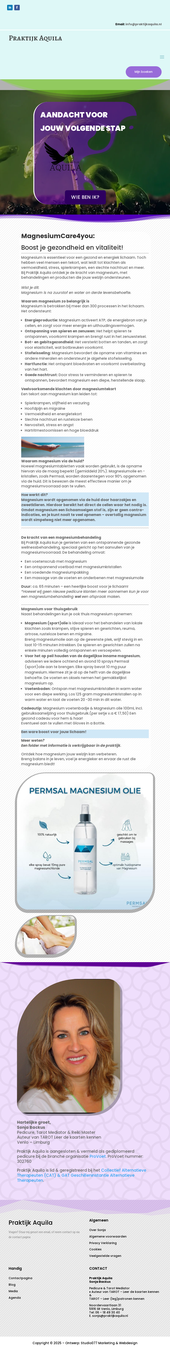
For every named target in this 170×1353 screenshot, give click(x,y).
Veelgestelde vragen (105, 1257)
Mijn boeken (142, 72)
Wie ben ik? (85, 198)
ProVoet (98, 1157)
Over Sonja (97, 1231)
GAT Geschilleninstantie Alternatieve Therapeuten (76, 1179)
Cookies (95, 1250)
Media (13, 1292)
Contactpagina (20, 1279)
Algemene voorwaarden (108, 1237)
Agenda (15, 1299)
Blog (12, 1286)
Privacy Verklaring (103, 1244)
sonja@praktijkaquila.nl (110, 1317)
